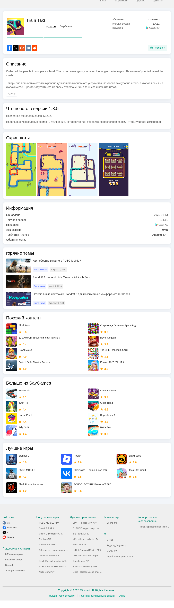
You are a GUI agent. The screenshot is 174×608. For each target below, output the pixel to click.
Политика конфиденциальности (97, 603)
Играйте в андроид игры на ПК (122, 563)
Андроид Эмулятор (116, 553)
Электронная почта (15, 578)
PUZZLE (51, 26)
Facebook (12, 535)
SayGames (66, 26)
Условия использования (62, 603)
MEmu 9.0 (112, 558)
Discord (9, 572)
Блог (99, 3)
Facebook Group (13, 567)
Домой (154, 3)
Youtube (11, 544)
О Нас (110, 547)
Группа (136, 3)
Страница (117, 3)
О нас (122, 603)
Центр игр (112, 530)
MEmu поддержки (14, 561)
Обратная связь (16, 247)
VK (8, 530)
